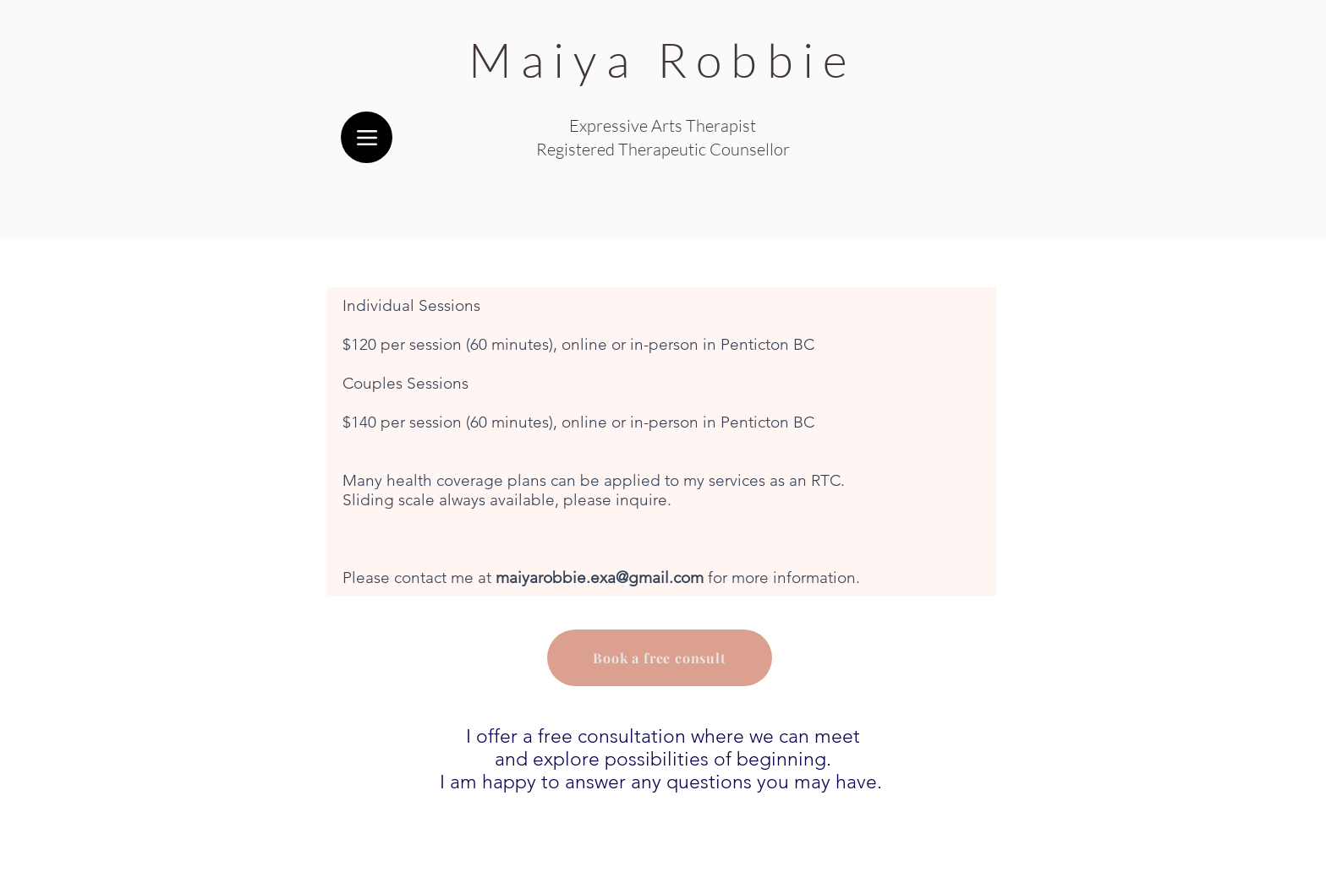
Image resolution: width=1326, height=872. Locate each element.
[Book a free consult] (659, 657)
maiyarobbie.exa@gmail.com (600, 577)
